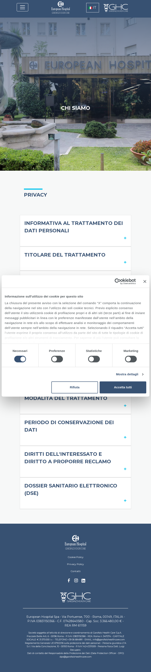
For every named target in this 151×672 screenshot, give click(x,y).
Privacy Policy (75, 564)
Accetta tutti (123, 387)
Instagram (76, 581)
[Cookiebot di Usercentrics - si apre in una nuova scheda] (118, 281)
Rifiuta (75, 387)
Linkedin (83, 582)
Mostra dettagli (127, 374)
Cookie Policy (76, 557)
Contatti (76, 571)
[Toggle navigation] (22, 7)
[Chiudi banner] (144, 281)
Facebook (69, 581)
